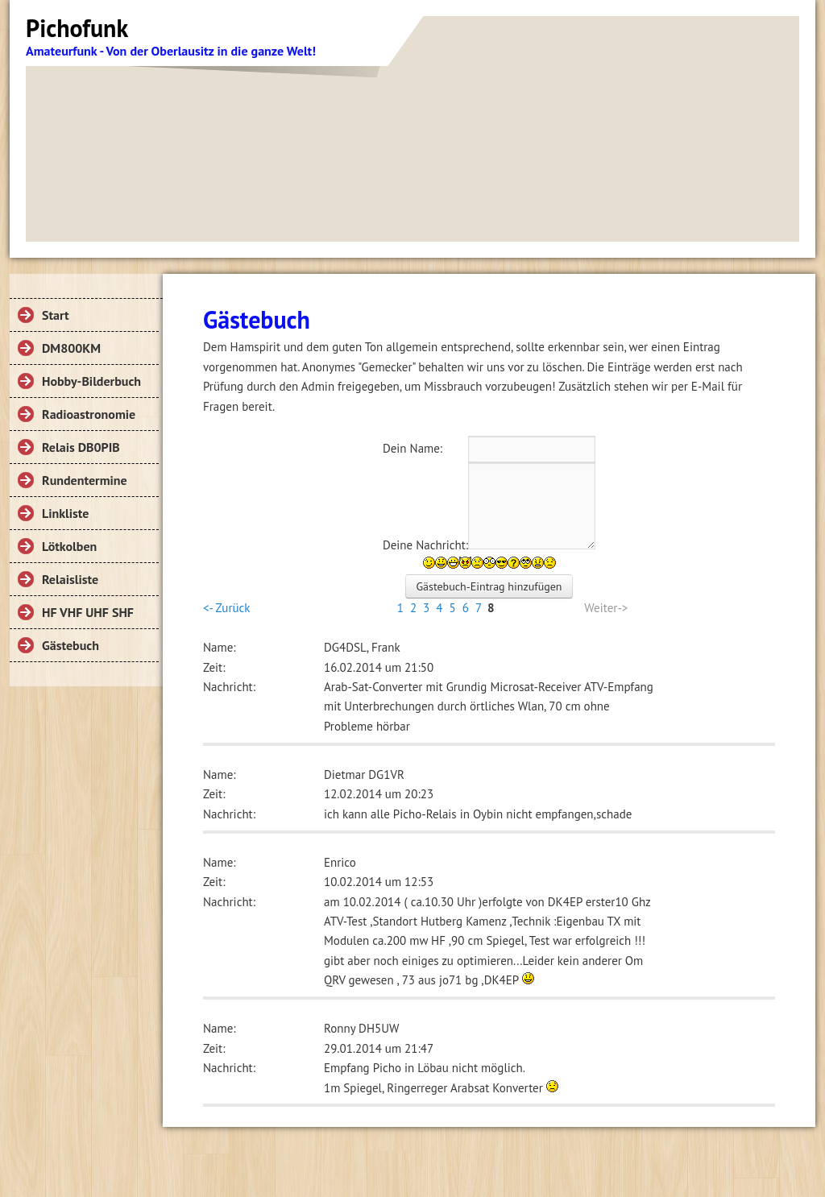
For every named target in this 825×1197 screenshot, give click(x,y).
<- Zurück (226, 607)
